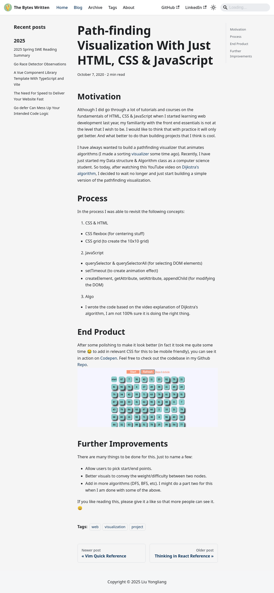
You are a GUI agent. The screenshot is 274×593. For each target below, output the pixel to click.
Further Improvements (241, 53)
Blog (78, 7)
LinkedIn (195, 7)
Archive (95, 7)
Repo (82, 364)
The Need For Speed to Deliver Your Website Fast (39, 96)
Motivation (238, 29)
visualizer (140, 154)
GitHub (170, 7)
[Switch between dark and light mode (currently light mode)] (213, 7)
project (137, 526)
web (95, 526)
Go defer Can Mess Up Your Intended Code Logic (37, 110)
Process (235, 36)
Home (62, 7)
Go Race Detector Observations (40, 64)
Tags (112, 7)
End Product (239, 44)
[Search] (245, 7)
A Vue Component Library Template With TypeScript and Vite (39, 78)
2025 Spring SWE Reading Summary (35, 52)
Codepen (108, 358)
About (128, 7)
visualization (115, 526)
